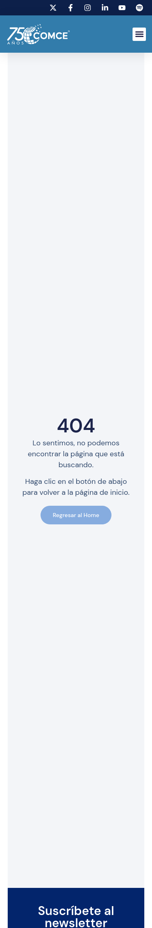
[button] (139, 34)
